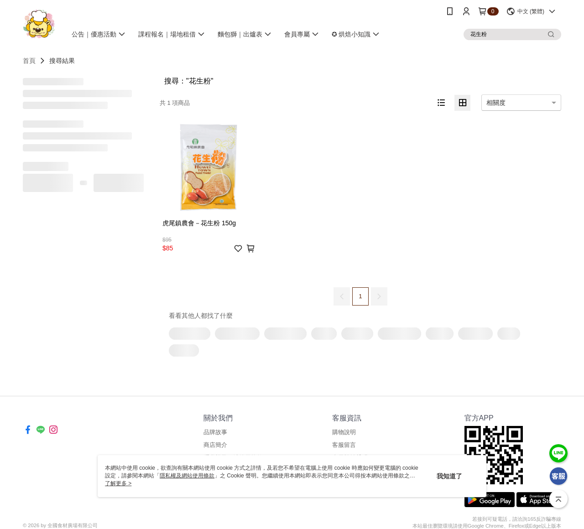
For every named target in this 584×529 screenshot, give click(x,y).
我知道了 (449, 476)
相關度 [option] (496, 102)
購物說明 (344, 432)
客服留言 (344, 444)
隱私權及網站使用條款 (187, 475)
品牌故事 (215, 432)
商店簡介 (215, 444)
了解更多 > (118, 483)
